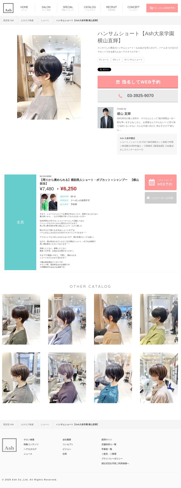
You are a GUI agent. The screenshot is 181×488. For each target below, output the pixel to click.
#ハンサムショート (133, 59)
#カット (117, 59)
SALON (46, 8)
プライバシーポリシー (112, 458)
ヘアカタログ (30, 449)
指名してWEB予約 (141, 82)
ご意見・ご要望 (108, 454)
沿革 (65, 454)
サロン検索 (29, 439)
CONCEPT (133, 8)
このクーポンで (164, 182)
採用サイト (106, 439)
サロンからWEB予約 (163, 8)
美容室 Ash (8, 20)
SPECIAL (68, 8)
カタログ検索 (27, 20)
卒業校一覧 (106, 449)
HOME (24, 8)
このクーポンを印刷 (162, 198)
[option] (49, 77)
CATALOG (89, 8)
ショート (45, 20)
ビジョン (67, 449)
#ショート (104, 59)
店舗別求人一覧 (108, 444)
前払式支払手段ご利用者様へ (115, 463)
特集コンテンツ (31, 444)
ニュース (28, 454)
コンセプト (68, 444)
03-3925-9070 (140, 95)
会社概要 (67, 439)
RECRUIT (111, 8)
